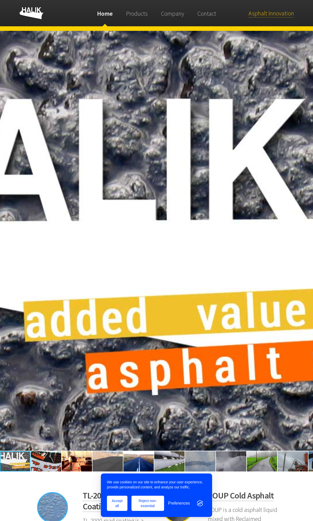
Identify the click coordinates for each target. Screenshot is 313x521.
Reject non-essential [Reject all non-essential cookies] (148, 503)
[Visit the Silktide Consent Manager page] (200, 503)
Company (172, 13)
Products (137, 13)
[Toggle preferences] (179, 503)
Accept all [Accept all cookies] (117, 503)
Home (105, 13)
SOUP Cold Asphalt (241, 495)
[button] (5, 241)
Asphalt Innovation (271, 13)
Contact (206, 13)
